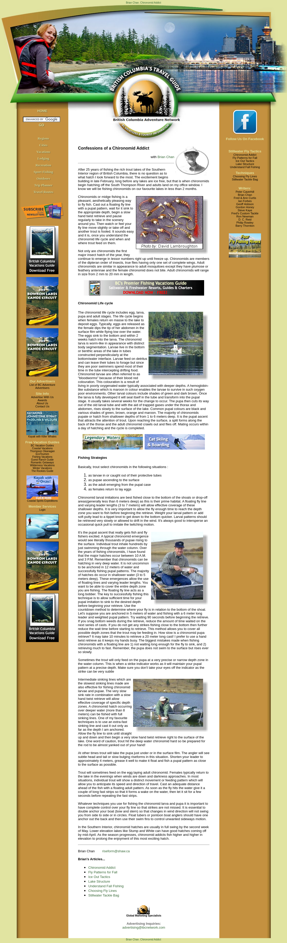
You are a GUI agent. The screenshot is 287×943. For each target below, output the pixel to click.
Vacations (43, 152)
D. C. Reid (244, 219)
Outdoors (43, 178)
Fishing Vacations (42, 456)
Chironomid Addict (102, 867)
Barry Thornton (245, 225)
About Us (42, 403)
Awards (42, 400)
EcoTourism (42, 454)
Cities (43, 145)
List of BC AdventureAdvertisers (42, 386)
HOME (42, 111)
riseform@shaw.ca (116, 851)
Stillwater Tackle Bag (103, 895)
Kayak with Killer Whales (42, 436)
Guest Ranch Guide (42, 459)
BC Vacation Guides (42, 445)
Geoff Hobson (245, 204)
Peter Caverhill (245, 191)
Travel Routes (43, 192)
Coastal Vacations (42, 448)
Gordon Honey (245, 207)
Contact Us (42, 406)
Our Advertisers (42, 381)
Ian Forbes (245, 201)
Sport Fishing (43, 172)
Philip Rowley (244, 222)
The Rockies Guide (42, 471)
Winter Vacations (42, 468)
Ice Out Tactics (99, 877)
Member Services (42, 506)
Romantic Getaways (42, 462)
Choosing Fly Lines (102, 891)
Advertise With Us (42, 397)
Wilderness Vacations (42, 465)
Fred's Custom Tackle (244, 213)
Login (42, 509)
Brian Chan (166, 157)
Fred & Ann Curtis (245, 197)
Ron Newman (245, 216)
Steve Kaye (245, 210)
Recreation (43, 165)
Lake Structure (99, 881)
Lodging (43, 158)
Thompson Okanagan (42, 451)
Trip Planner (43, 185)
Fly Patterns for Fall (102, 872)
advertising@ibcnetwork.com (143, 927)
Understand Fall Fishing (106, 886)
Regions (43, 138)
